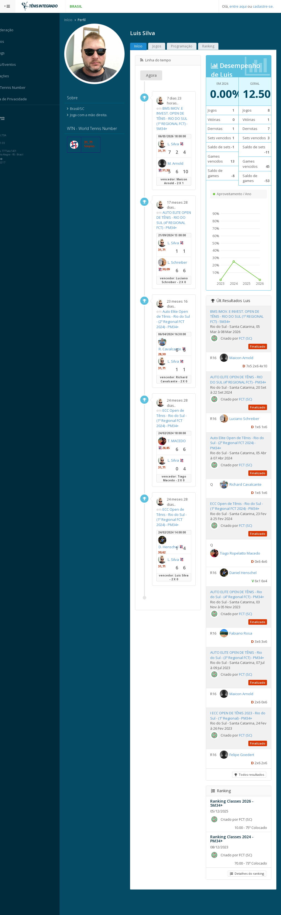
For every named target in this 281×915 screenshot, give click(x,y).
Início (75, 20)
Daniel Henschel (246, 583)
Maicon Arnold (244, 363)
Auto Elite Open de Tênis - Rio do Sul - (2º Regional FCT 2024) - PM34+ (178, 326)
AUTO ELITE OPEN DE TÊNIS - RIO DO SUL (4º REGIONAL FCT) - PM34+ (176, 222)
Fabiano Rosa (243, 648)
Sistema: (10, 112)
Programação (188, 46)
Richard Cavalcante (248, 494)
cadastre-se (263, 6)
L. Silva (180, 144)
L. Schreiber (175, 274)
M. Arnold (182, 163)
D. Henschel (175, 557)
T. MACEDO (174, 458)
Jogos (163, 46)
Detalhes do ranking (247, 894)
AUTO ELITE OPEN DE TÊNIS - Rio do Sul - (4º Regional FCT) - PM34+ (239, 607)
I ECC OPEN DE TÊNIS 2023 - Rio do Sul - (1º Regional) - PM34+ (238, 736)
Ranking (215, 46)
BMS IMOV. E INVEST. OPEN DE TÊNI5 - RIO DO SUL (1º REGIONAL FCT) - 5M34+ (178, 118)
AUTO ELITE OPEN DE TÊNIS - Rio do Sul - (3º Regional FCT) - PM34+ (239, 673)
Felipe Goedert (244, 774)
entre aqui (238, 6)
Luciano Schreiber (247, 429)
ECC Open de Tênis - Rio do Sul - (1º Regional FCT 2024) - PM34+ (178, 428)
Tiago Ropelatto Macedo (243, 563)
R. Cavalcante (176, 359)
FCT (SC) (248, 343)
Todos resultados (249, 795)
